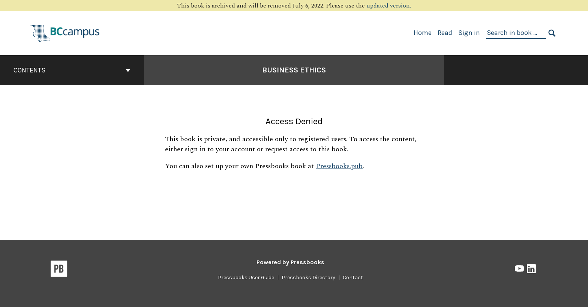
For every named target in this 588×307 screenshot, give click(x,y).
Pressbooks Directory (308, 277)
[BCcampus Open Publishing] (65, 32)
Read (445, 33)
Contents (72, 70)
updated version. (388, 5)
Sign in (469, 33)
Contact (353, 277)
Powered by (290, 262)
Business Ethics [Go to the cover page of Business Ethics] (294, 70)
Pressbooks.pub (339, 166)
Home (423, 33)
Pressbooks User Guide (246, 277)
